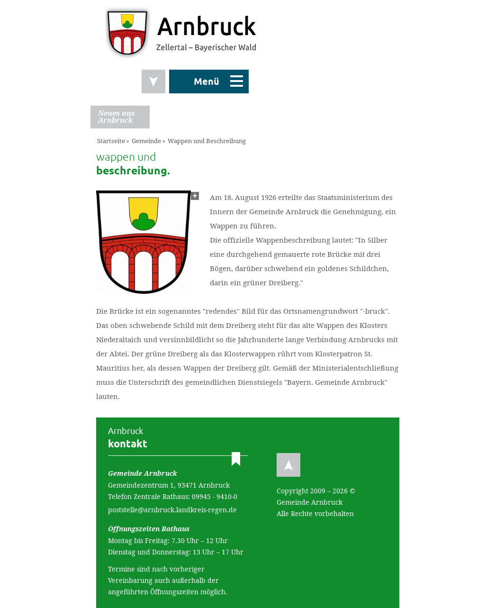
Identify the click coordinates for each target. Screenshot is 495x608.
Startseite (111, 141)
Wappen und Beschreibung (207, 141)
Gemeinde (146, 141)
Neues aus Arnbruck (116, 117)
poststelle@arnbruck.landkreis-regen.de (172, 510)
